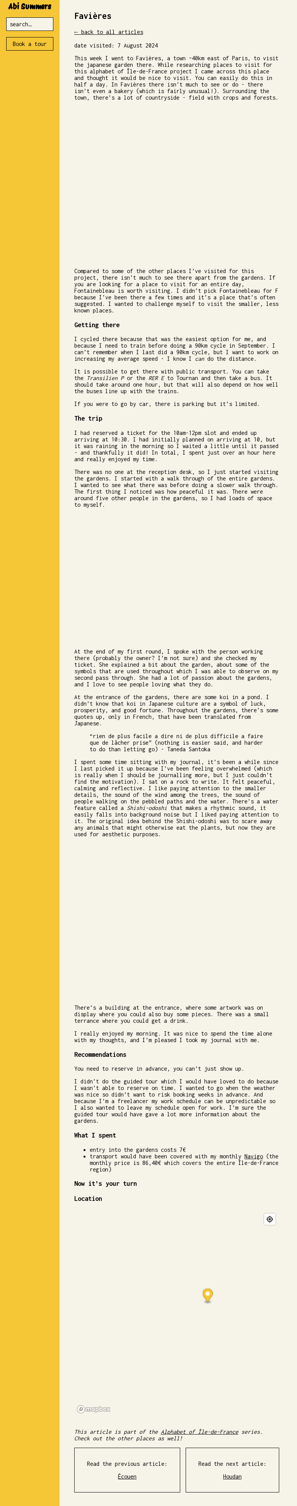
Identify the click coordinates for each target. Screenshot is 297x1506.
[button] (207, 1297)
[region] (176, 1314)
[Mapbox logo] (94, 1410)
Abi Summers (29, 6)
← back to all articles (108, 33)
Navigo (253, 1157)
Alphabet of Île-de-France (199, 1433)
